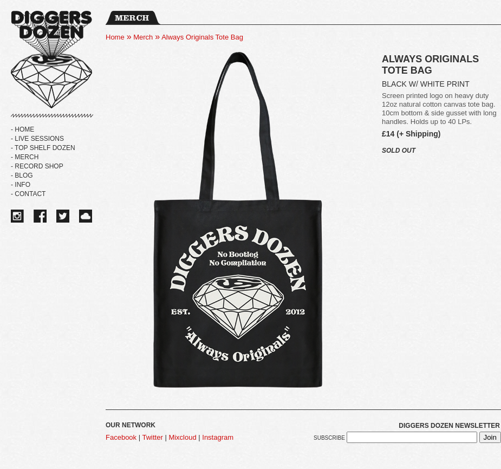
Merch (143, 37)
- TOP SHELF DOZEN (43, 148)
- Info (20, 184)
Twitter (152, 437)
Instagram (217, 437)
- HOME (22, 129)
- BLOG (22, 175)
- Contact (28, 194)
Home (115, 37)
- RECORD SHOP (37, 166)
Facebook (121, 437)
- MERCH (24, 157)
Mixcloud (182, 437)
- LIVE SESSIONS (37, 138)
